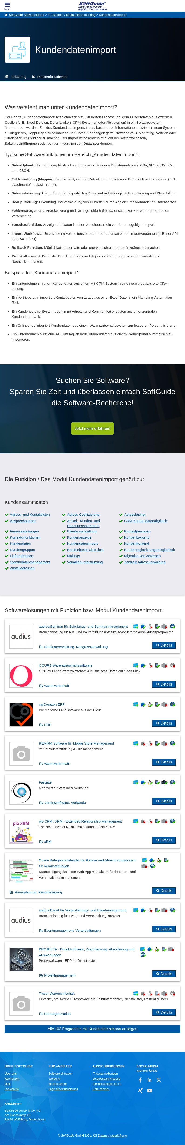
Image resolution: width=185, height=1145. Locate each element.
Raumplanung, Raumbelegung (38, 892)
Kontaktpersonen (137, 531)
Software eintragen (60, 1073)
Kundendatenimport (112, 15)
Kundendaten (20, 544)
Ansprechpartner (23, 521)
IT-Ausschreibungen (105, 1073)
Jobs (8, 1084)
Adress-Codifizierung (83, 515)
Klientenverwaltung (82, 531)
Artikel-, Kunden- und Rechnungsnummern (83, 523)
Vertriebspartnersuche (106, 1079)
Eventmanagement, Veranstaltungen (72, 931)
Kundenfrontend (136, 544)
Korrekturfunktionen (25, 537)
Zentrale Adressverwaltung (145, 562)
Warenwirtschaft (56, 686)
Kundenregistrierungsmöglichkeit (149, 550)
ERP (47, 725)
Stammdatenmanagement (30, 562)
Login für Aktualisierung (63, 1089)
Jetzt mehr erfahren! (93, 429)
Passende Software (52, 77)
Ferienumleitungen (24, 531)
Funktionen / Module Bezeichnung (71, 15)
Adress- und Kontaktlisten (30, 515)
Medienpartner (58, 1084)
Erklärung (18, 77)
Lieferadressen (21, 556)
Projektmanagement (59, 975)
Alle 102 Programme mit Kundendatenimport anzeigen (92, 1029)
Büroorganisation (57, 1014)
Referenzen (12, 1079)
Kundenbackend (136, 537)
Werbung (54, 1079)
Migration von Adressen (142, 556)
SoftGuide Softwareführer (26, 15)
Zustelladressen (22, 568)
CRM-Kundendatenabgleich (145, 521)
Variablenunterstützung (85, 562)
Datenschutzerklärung (112, 1136)
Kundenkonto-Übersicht (85, 550)
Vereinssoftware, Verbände (65, 803)
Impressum (12, 1089)
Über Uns (11, 1073)
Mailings (73, 556)
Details (166, 646)
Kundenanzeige (79, 537)
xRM (47, 842)
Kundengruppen (22, 550)
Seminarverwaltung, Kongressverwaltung (76, 647)
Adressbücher (135, 515)
